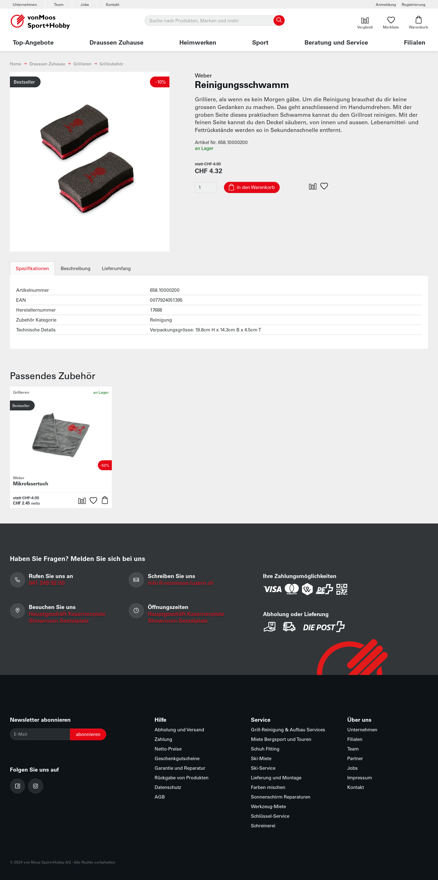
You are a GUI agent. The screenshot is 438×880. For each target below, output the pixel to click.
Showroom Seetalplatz (59, 620)
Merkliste (391, 22)
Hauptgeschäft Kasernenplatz (67, 613)
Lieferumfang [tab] (116, 268)
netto (35, 503)
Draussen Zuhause (116, 42)
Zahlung (163, 739)
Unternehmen (25, 4)
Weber (203, 75)
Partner (355, 758)
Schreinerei (263, 826)
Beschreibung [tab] (75, 268)
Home (15, 63)
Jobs (85, 4)
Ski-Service (263, 768)
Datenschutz (168, 787)
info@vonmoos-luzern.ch (181, 582)
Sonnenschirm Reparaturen (280, 797)
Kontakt (112, 4)
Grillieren (82, 63)
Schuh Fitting (265, 749)
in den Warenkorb (256, 187)
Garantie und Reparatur (180, 768)
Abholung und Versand (179, 730)
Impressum (359, 778)
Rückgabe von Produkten (181, 778)
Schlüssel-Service (270, 816)
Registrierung (413, 4)
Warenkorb (418, 22)
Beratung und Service (336, 42)
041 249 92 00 (47, 582)
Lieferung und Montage (276, 778)
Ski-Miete (261, 758)
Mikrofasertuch (30, 483)
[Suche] (214, 20)
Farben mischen (268, 787)
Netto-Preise (168, 749)
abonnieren (88, 734)
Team (59, 4)
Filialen (414, 42)
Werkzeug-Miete (268, 806)
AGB (160, 797)
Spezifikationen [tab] (32, 268)
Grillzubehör (111, 63)
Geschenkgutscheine (177, 758)
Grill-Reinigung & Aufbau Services (288, 730)
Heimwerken (197, 42)
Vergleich (365, 22)
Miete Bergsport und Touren (281, 739)
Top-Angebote (33, 42)
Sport (260, 42)
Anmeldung (386, 4)
